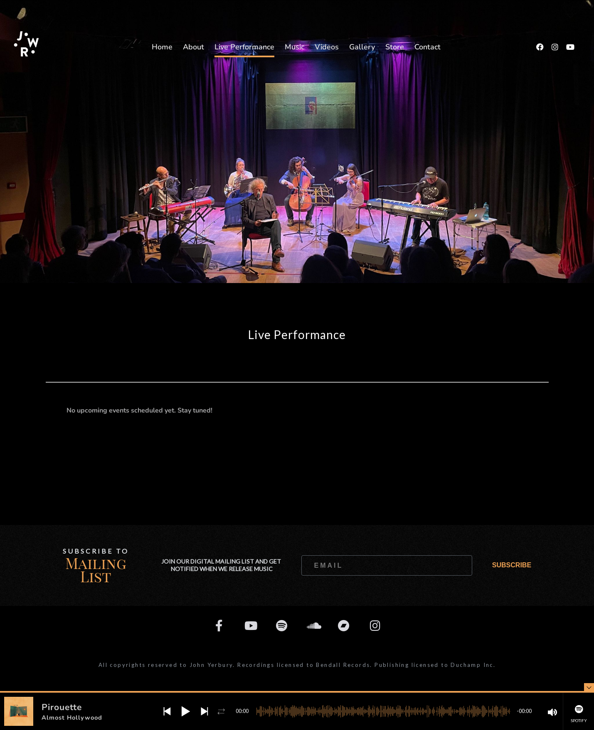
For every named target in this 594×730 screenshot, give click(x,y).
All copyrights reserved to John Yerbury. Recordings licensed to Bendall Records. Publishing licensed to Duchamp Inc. (297, 665)
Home (162, 47)
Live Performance (244, 47)
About (193, 47)
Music (294, 47)
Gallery (362, 47)
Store (394, 47)
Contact (427, 47)
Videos (327, 47)
